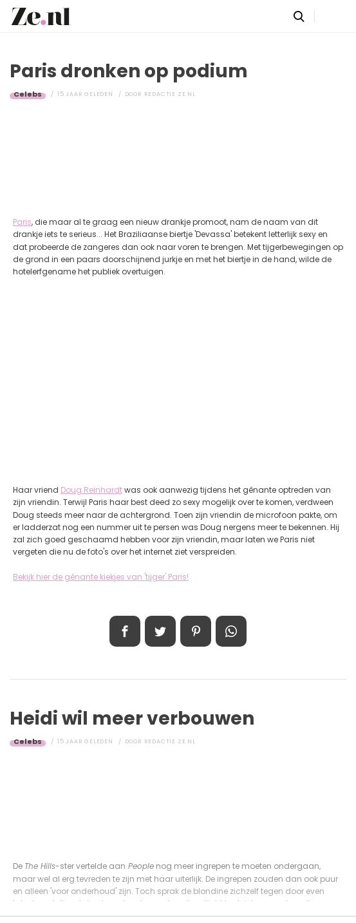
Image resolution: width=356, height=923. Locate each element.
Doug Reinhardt (91, 489)
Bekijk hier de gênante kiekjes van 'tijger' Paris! (101, 576)
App (231, 631)
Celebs (28, 94)
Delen (124, 631)
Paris (22, 221)
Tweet (160, 631)
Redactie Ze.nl (170, 94)
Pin (195, 631)
